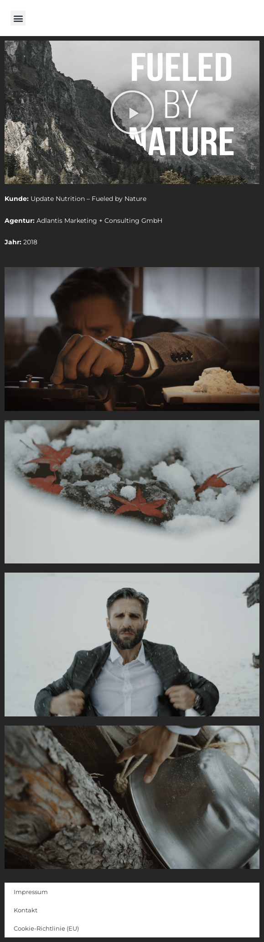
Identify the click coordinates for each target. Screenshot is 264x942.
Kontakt (25, 910)
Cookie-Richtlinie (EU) (46, 928)
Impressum (31, 891)
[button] (18, 18)
